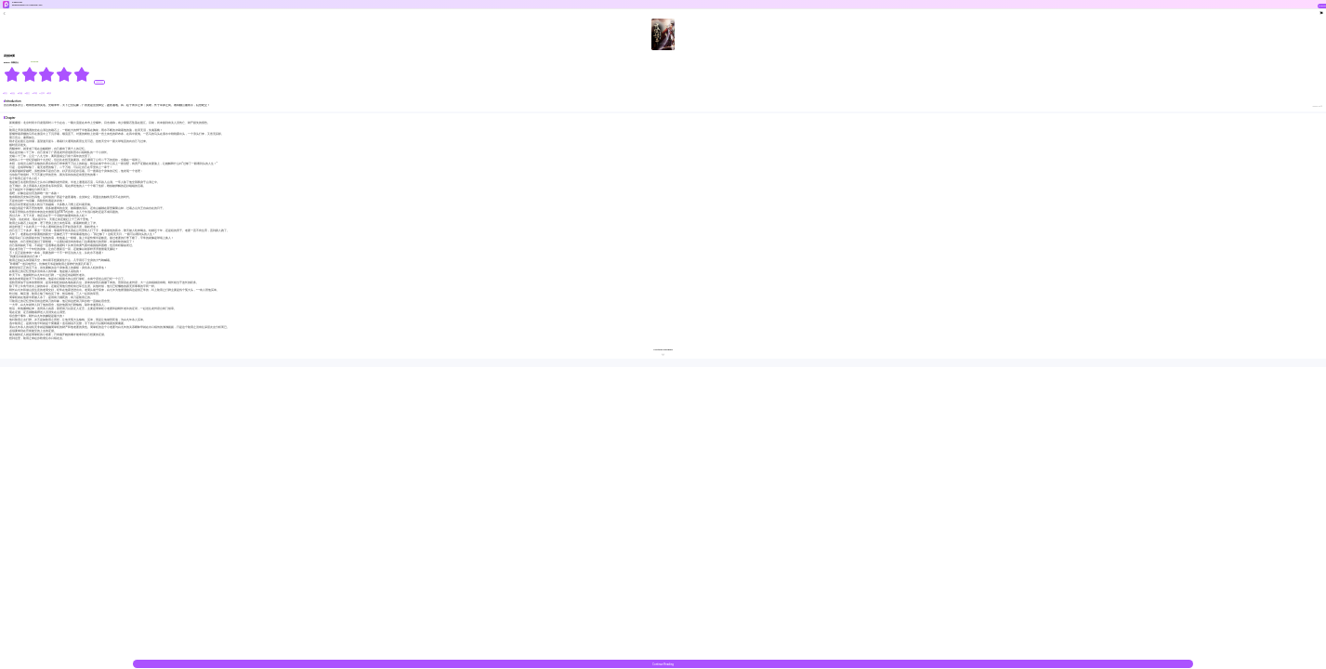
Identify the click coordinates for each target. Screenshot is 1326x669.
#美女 (5, 93)
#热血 (13, 93)
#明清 (48, 93)
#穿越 (20, 93)
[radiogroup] (47, 74)
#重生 (28, 93)
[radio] (12, 74)
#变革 (42, 93)
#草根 (34, 93)
